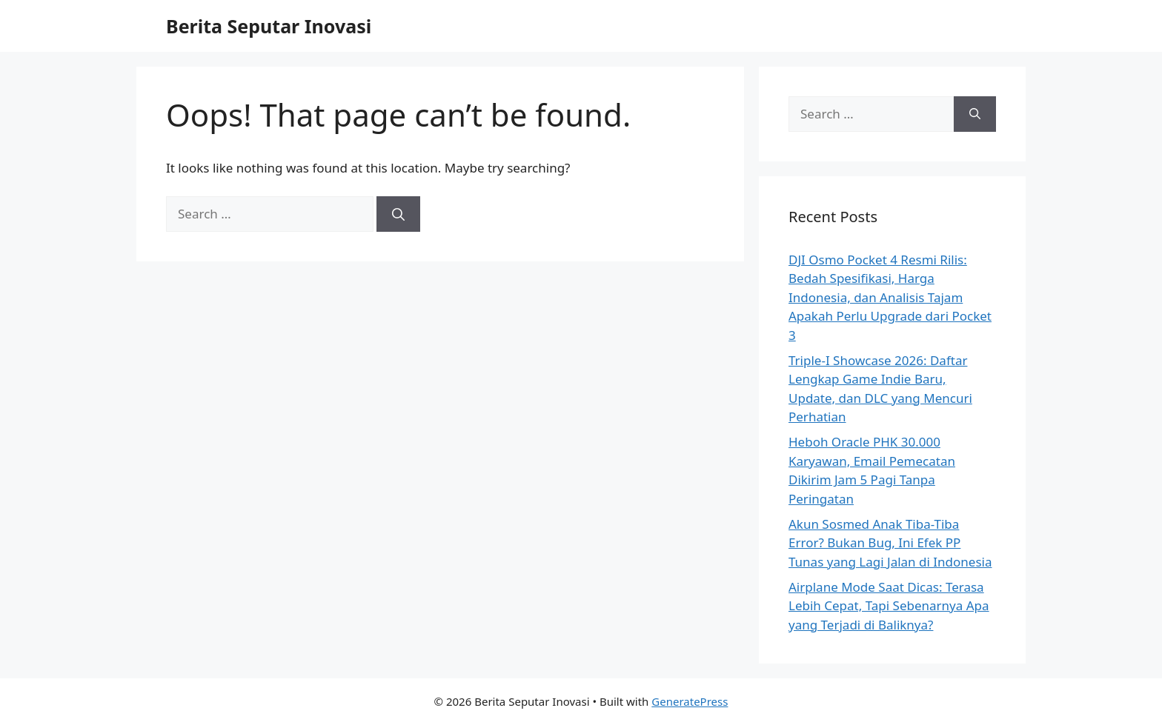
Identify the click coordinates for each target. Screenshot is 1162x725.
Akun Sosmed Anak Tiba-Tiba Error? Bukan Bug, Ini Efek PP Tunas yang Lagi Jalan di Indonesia (890, 542)
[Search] (398, 214)
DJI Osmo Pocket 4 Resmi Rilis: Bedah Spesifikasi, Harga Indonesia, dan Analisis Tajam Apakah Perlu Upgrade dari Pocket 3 (890, 297)
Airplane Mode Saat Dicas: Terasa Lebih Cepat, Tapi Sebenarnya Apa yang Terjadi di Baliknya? (888, 605)
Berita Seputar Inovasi (268, 26)
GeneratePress (689, 701)
